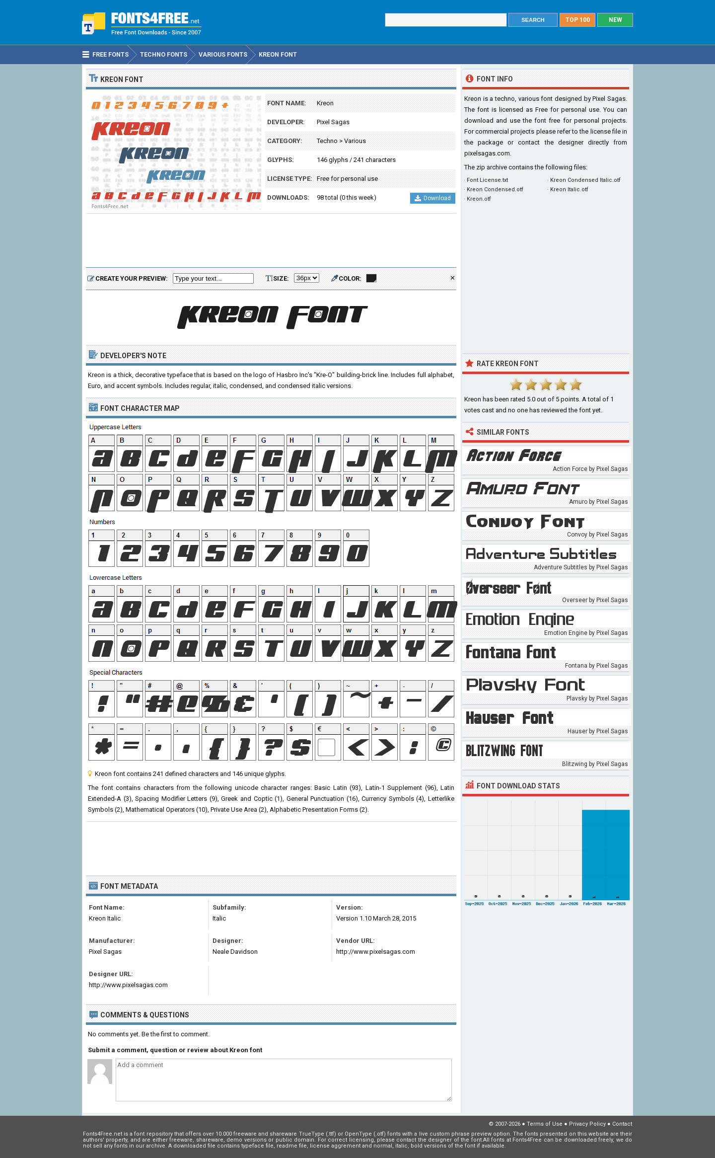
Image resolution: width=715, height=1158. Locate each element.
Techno (327, 141)
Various (355, 141)
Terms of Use (545, 1124)
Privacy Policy (587, 1124)
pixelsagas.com (487, 153)
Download (433, 198)
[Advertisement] (271, 241)
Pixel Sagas (333, 122)
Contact (622, 1124)
